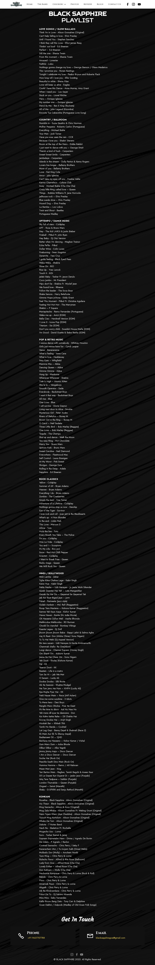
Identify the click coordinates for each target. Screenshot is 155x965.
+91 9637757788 (36, 937)
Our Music (58, 4)
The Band (42, 4)
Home (30, 4)
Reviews (88, 4)
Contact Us (114, 4)
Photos (75, 4)
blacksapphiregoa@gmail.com (110, 937)
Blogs (100, 4)
